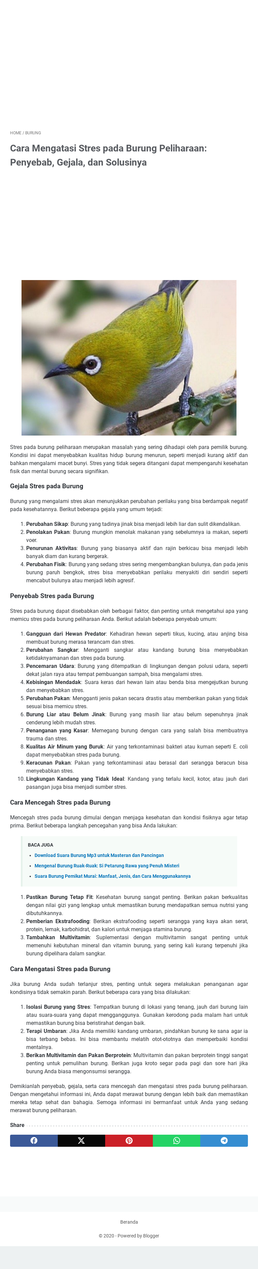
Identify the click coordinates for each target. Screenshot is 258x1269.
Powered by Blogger (138, 1258)
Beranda (129, 1245)
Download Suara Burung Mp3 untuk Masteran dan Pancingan (99, 858)
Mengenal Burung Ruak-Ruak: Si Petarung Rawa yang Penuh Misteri (107, 868)
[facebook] (34, 1143)
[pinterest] (129, 1143)
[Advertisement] (129, 75)
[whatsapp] (177, 1143)
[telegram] (224, 1143)
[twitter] (81, 1143)
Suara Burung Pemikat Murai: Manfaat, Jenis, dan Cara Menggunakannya (113, 878)
